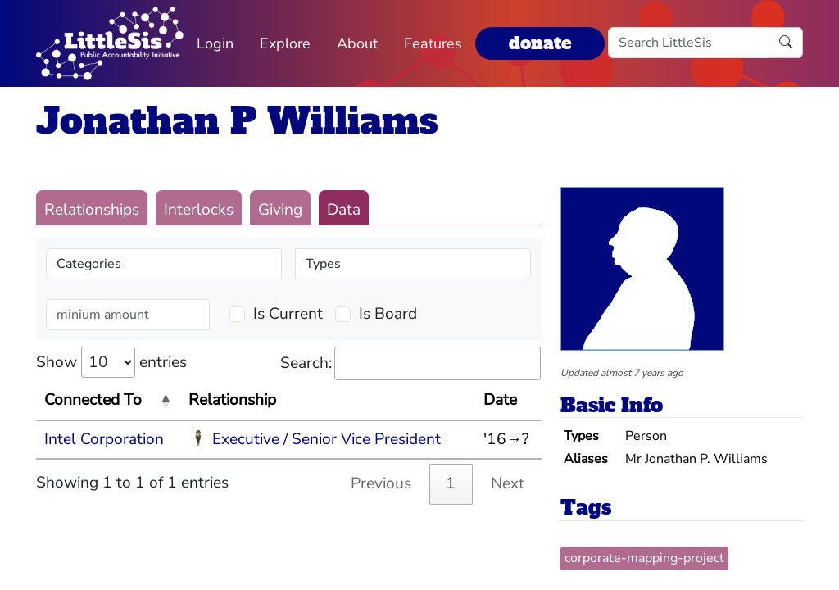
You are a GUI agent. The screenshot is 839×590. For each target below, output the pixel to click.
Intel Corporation (104, 439)
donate (540, 43)
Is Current (288, 313)
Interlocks (199, 209)
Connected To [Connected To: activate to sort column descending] (93, 400)
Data (344, 209)
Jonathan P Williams (237, 121)
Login (215, 43)
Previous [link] (381, 483)
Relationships (91, 209)
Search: (410, 363)
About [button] (357, 43)
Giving (280, 209)
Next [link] (507, 483)
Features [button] (433, 43)
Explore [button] (285, 43)
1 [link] (451, 483)
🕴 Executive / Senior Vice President (314, 439)
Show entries (111, 362)
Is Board (388, 313)
